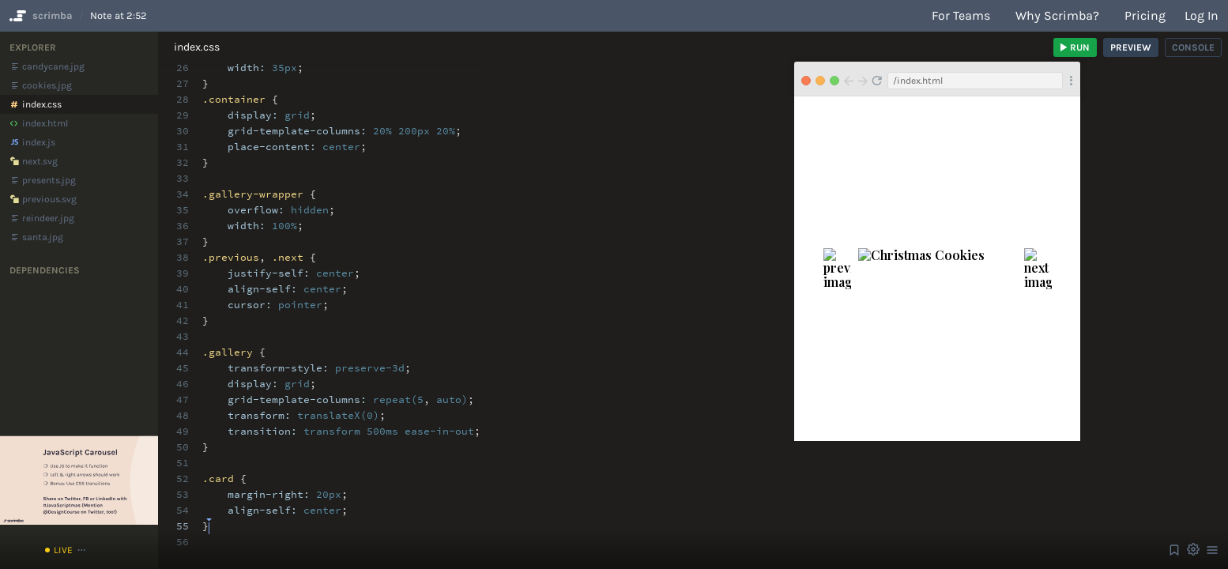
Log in (1202, 15)
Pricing (1145, 15)
